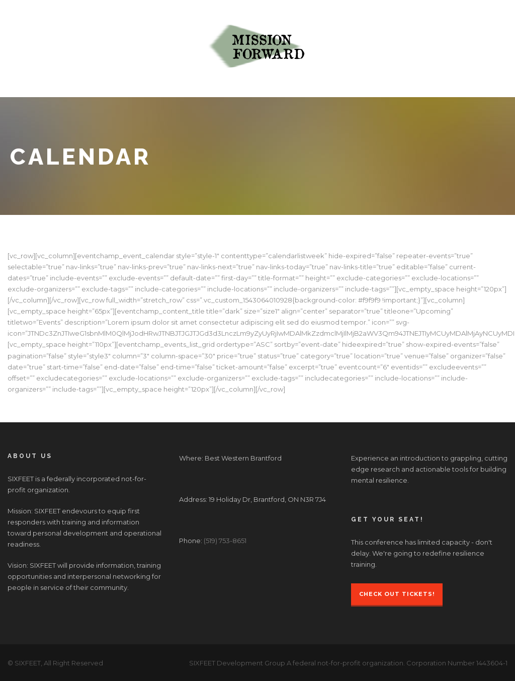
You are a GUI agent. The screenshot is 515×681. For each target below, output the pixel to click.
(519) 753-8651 (225, 541)
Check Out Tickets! (397, 593)
